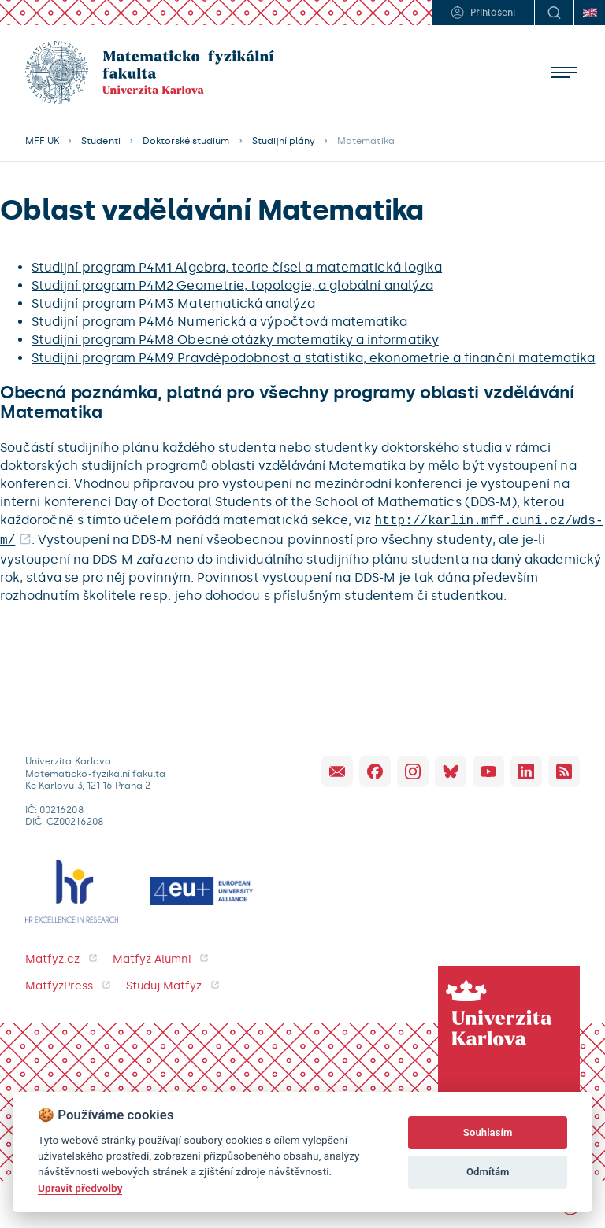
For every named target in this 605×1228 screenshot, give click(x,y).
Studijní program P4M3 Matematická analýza (173, 303)
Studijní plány (284, 141)
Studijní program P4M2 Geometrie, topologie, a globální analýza (232, 285)
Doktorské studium (186, 141)
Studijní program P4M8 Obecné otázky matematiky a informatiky (235, 339)
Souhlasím (488, 1132)
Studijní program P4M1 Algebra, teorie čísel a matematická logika (237, 267)
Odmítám (488, 1172)
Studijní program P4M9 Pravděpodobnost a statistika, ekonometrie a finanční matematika (313, 357)
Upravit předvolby (80, 1188)
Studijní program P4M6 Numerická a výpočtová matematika (219, 321)
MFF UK (42, 141)
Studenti (100, 141)
